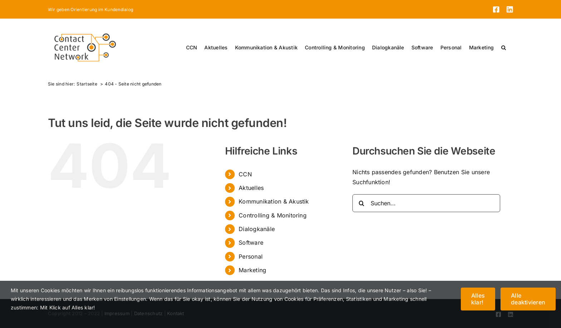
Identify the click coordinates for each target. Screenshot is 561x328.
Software (251, 242)
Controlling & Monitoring (273, 215)
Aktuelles (251, 187)
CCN (245, 174)
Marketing (252, 270)
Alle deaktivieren (528, 299)
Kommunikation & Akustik (274, 201)
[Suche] (361, 203)
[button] (503, 48)
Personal (251, 256)
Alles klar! (478, 299)
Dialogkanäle (257, 228)
